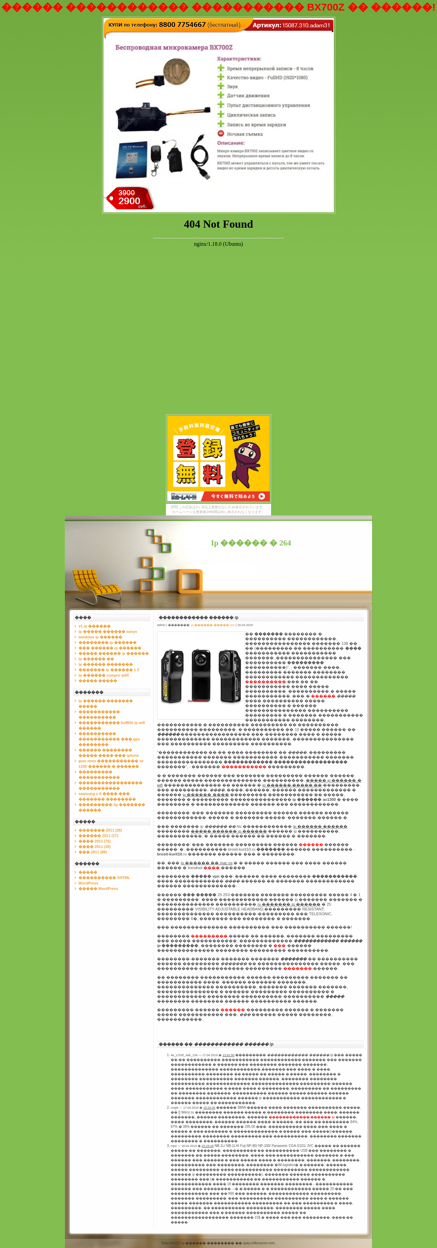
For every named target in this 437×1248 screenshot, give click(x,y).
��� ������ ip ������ (110, 648)
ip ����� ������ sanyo (108, 631)
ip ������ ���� (206, 795)
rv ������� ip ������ (288, 904)
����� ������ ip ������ (114, 653)
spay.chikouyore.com (259, 1243)
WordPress (88, 883)
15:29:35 (209, 1107)
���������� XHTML (104, 878)
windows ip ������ (100, 637)
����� (88, 872)
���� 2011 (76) (95, 841)
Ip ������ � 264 (251, 543)
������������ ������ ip (198, 617)
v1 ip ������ (95, 626)
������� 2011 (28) (100, 830)
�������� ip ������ (108, 642)
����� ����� (98, 681)
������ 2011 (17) (98, 836)
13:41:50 (229, 1055)
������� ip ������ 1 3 (109, 670)
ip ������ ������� (106, 664)
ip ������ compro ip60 (104, 675)
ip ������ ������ (320, 826)
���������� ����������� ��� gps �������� (109, 739)
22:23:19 (208, 1146)
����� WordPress (98, 889)
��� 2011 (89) (93, 852)
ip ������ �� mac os (207, 863)
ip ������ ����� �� (292, 785)
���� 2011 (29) (95, 847)
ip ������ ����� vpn (213, 625)
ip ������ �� (96, 659)
